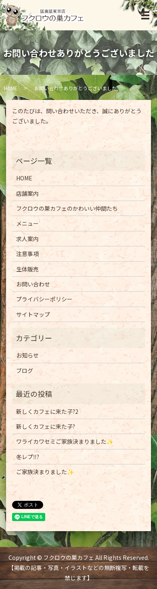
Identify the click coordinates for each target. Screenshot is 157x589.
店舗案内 (27, 193)
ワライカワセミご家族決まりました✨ (64, 441)
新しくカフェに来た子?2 (47, 411)
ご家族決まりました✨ (45, 472)
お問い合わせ (33, 284)
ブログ (24, 371)
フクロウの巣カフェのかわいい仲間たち (67, 208)
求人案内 (27, 239)
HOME (10, 88)
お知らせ (27, 355)
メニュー (27, 223)
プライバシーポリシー (44, 299)
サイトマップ (33, 314)
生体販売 (27, 269)
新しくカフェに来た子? (45, 426)
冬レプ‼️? (27, 457)
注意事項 (27, 254)
